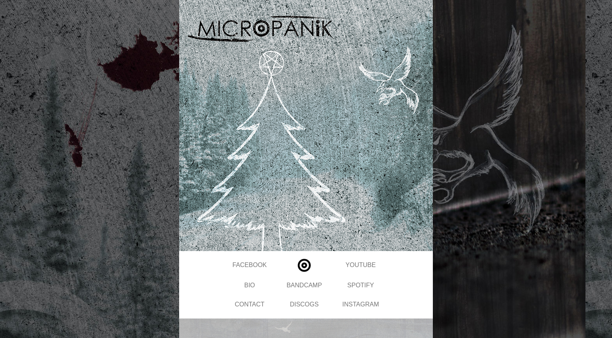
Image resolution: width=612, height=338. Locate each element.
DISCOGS (304, 304)
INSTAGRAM (360, 304)
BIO (249, 285)
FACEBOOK (249, 265)
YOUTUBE (360, 265)
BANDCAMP (304, 285)
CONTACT (249, 304)
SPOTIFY (360, 285)
